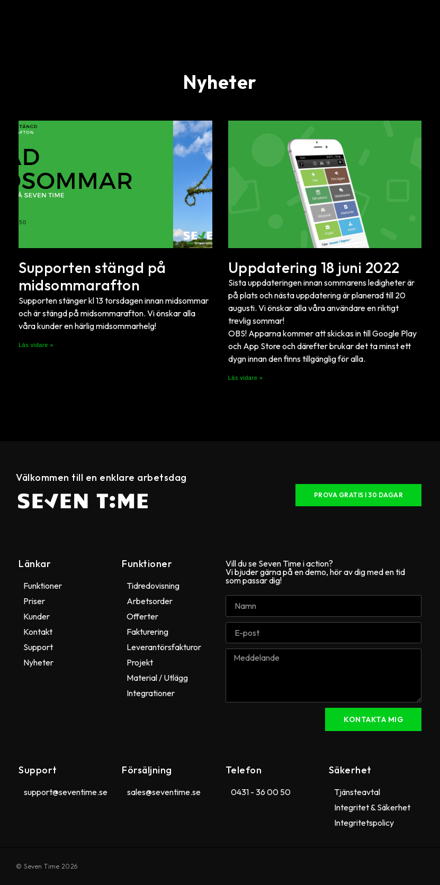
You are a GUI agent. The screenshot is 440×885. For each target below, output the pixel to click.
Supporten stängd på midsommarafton (92, 276)
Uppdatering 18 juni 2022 (314, 267)
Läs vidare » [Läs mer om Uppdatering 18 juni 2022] (245, 378)
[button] (218, 21)
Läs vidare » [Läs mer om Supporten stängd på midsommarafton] (36, 345)
